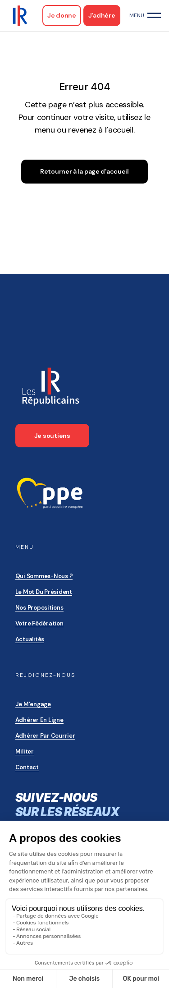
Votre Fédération (39, 623)
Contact (27, 767)
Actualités (29, 639)
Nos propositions (39, 607)
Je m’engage (33, 704)
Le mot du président (43, 592)
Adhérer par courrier (45, 736)
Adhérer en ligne (39, 720)
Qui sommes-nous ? (44, 576)
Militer (24, 751)
